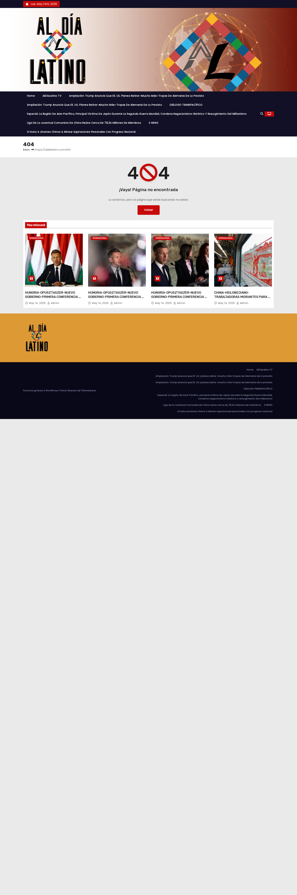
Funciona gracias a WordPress (41, 390)
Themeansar (88, 390)
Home (31, 96)
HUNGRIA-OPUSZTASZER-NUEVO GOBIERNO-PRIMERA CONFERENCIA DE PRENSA (54, 297)
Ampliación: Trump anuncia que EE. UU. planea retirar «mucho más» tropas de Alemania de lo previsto (136, 96)
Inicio (26, 149)
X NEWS (153, 123)
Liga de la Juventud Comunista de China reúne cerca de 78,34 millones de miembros (84, 123)
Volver (148, 210)
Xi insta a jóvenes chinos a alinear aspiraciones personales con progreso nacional (81, 132)
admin (53, 303)
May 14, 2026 (37, 303)
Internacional (36, 238)
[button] (261, 114)
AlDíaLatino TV (52, 96)
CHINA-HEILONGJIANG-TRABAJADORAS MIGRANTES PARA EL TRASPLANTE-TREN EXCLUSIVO (243, 297)
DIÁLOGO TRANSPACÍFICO (186, 105)
